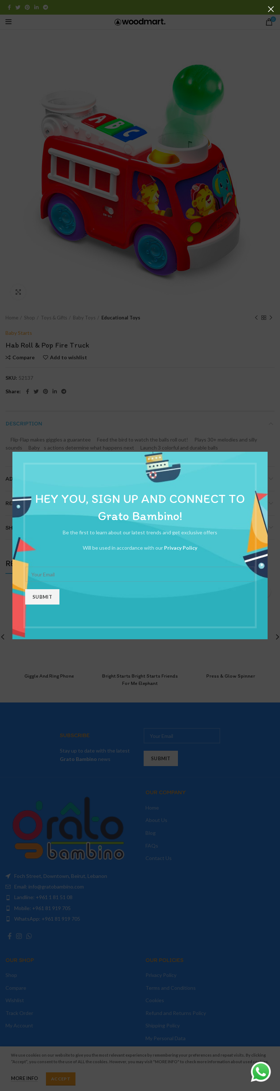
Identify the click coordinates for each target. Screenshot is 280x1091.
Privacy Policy (180, 548)
